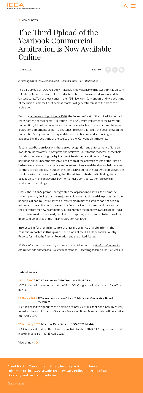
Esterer (56, 169)
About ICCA (15, 366)
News (93, 366)
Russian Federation (56, 236)
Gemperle (56, 152)
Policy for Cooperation (67, 366)
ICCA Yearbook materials (57, 89)
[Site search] (126, 6)
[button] (133, 6)
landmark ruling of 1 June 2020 (48, 116)
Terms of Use (98, 371)
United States (87, 236)
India (36, 236)
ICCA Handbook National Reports (68, 250)
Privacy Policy (72, 371)
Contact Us (37, 366)
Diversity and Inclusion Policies (32, 375)
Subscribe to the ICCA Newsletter (32, 371)
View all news (29, 20)
